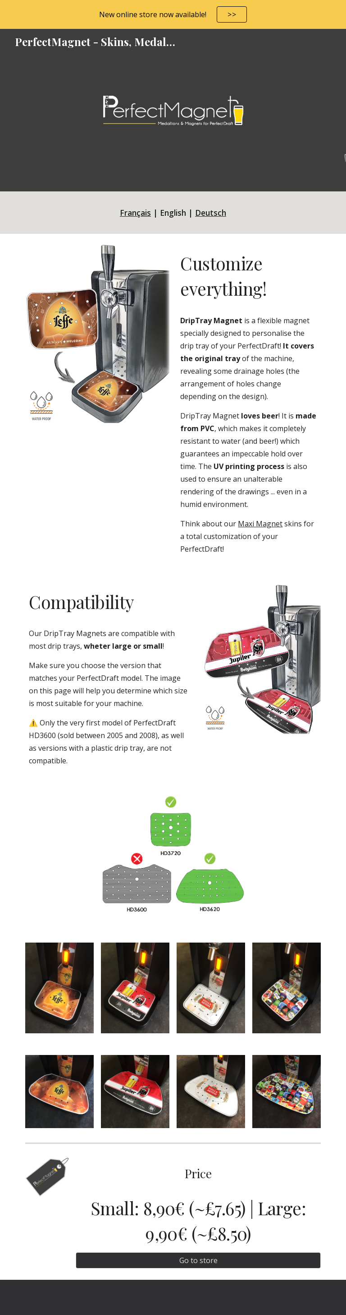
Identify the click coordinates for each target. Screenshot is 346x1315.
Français (135, 212)
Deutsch (210, 212)
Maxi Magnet (260, 524)
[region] (173, 14)
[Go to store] (198, 1260)
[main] (172, 212)
